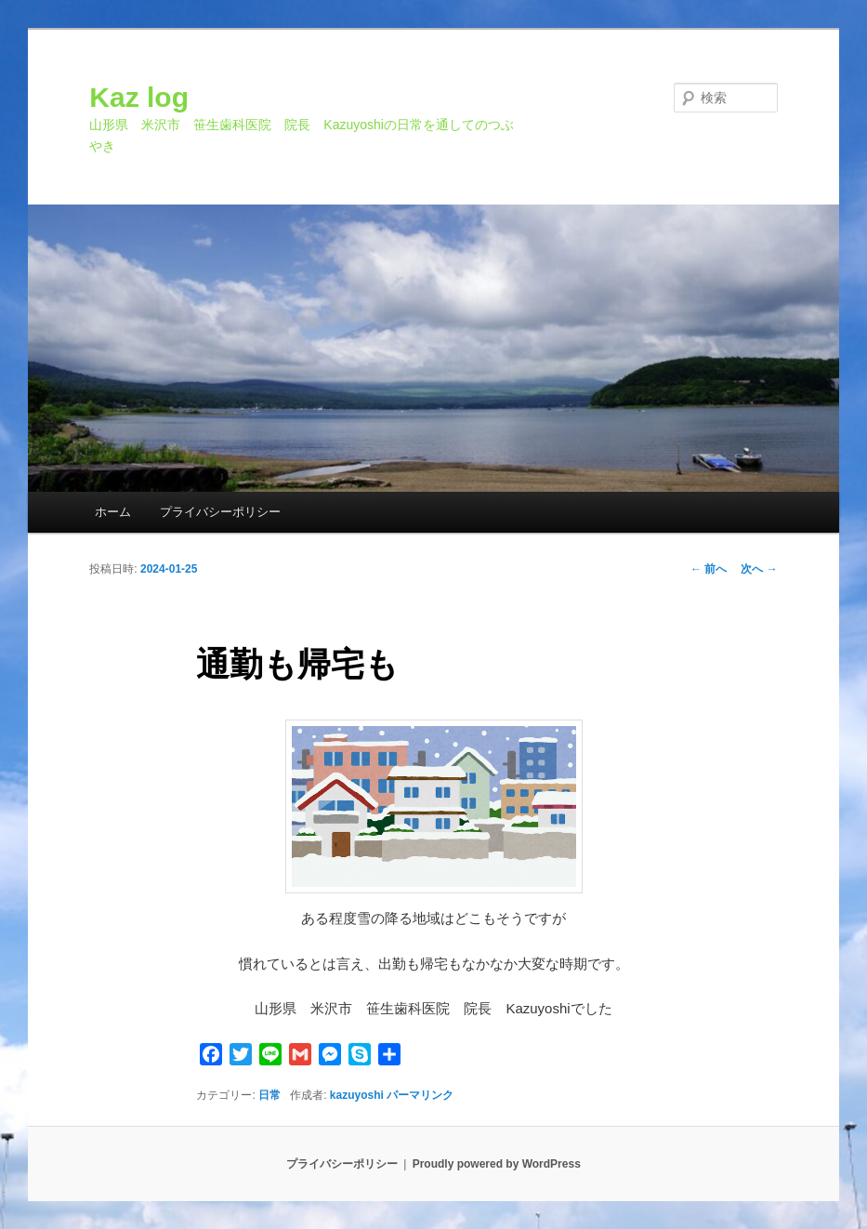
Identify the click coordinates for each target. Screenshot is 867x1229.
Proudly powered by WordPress (497, 1163)
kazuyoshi (357, 1095)
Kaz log (139, 97)
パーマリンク (420, 1095)
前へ (708, 568)
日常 (269, 1095)
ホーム (113, 512)
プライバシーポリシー (220, 512)
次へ (759, 568)
